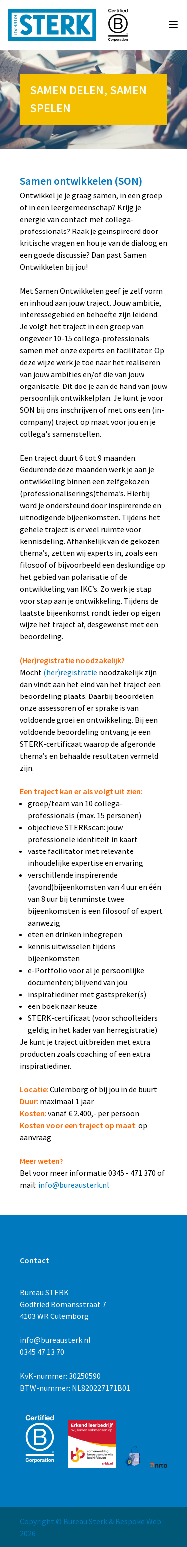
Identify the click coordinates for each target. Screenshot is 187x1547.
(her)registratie (70, 672)
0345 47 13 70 (42, 1352)
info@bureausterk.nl (73, 1185)
